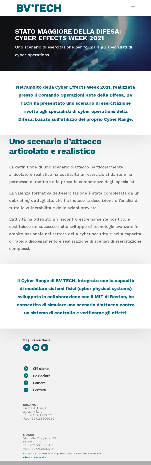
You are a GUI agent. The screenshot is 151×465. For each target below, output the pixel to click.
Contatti (57, 390)
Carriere (57, 383)
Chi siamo (59, 368)
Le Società (59, 376)
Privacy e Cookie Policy (34, 457)
